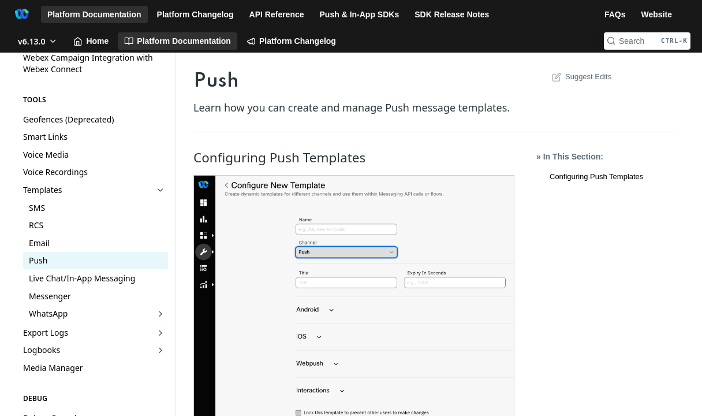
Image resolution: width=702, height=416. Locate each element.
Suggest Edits (580, 76)
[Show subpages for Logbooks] (160, 350)
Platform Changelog (195, 14)
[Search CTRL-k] (647, 41)
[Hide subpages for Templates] (160, 190)
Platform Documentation (94, 14)
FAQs (615, 14)
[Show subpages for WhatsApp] (160, 313)
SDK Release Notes (452, 14)
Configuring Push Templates (596, 176)
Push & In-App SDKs (359, 14)
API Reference (276, 14)
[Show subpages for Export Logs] (160, 332)
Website (656, 14)
